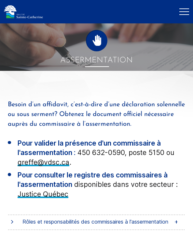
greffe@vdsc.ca (43, 162)
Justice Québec (43, 194)
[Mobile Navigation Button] (184, 11)
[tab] (96, 222)
